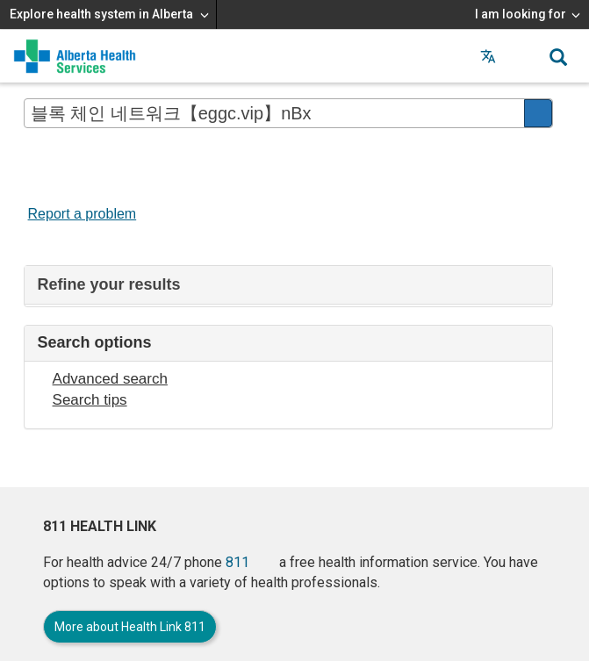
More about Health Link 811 (129, 627)
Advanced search (110, 378)
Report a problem (82, 213)
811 (237, 562)
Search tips (90, 400)
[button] (523, 56)
